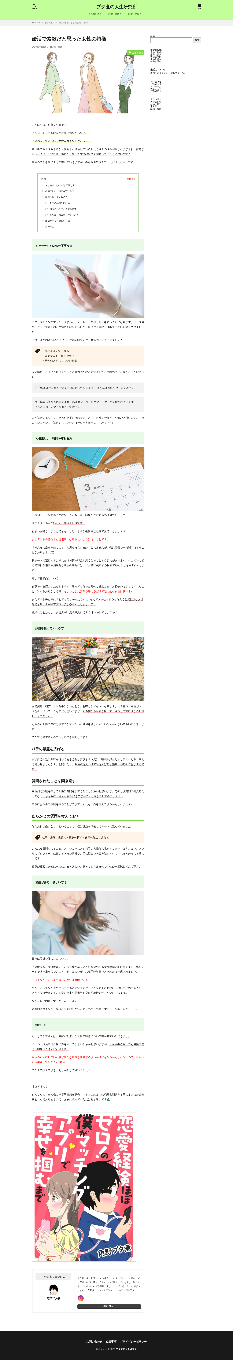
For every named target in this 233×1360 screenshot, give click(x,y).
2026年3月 (156, 86)
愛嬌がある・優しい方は (55, 221)
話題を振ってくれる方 (55, 197)
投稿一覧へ (108, 1306)
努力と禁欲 (156, 61)
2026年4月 (156, 84)
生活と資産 (156, 59)
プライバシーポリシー (133, 1341)
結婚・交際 (156, 108)
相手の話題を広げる (57, 203)
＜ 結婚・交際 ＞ (133, 13)
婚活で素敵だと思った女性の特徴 (73, 22)
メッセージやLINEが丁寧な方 (58, 185)
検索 (152, 36)
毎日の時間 (156, 56)
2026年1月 (156, 91)
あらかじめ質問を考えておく (61, 215)
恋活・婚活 (49, 22)
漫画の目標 (156, 52)
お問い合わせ (94, 1341)
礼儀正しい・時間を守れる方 (59, 191)
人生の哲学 (156, 101)
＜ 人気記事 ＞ (95, 13)
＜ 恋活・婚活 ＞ (114, 13)
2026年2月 (156, 89)
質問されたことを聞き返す (60, 209)
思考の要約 (156, 54)
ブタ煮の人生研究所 (116, 6)
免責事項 (111, 1341)
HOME (37, 22)
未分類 (153, 106)
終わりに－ (48, 226)
